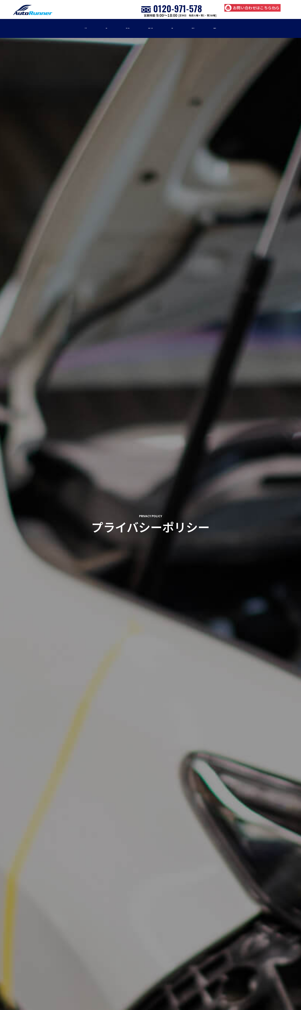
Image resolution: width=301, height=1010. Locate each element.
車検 (74, 28)
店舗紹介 (254, 28)
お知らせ (218, 28)
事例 (186, 28)
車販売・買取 (150, 28)
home (44, 28)
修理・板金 (108, 28)
